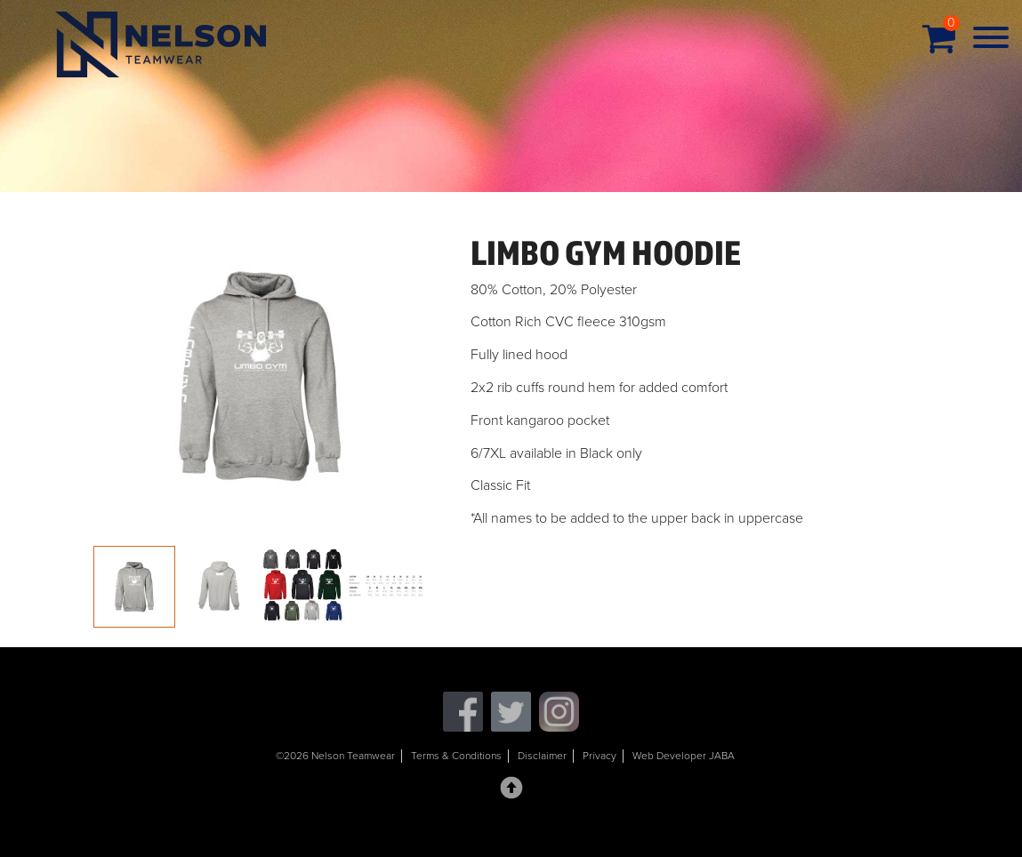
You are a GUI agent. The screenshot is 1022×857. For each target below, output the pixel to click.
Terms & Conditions (456, 755)
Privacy (599, 755)
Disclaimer (542, 755)
